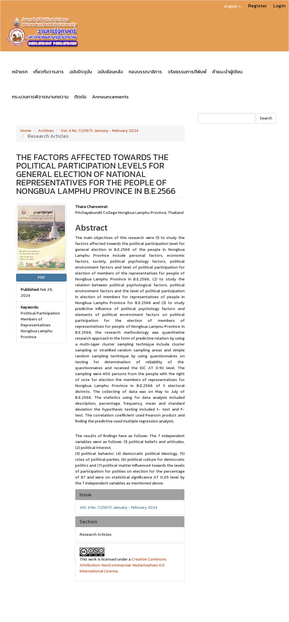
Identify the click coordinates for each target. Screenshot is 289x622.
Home (25, 131)
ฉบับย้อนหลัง (110, 71)
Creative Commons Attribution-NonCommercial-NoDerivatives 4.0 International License (123, 565)
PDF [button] (41, 277)
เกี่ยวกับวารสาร (48, 71)
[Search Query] (226, 118)
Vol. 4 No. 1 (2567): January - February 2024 (99, 131)
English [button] (232, 6)
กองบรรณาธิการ (145, 71)
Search (266, 118)
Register (257, 5)
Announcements (110, 96)
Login (279, 5)
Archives (46, 131)
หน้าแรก (20, 71)
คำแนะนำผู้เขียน (227, 71)
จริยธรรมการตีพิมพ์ (187, 71)
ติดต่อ (80, 96)
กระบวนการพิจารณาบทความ (40, 96)
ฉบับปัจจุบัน (80, 71)
